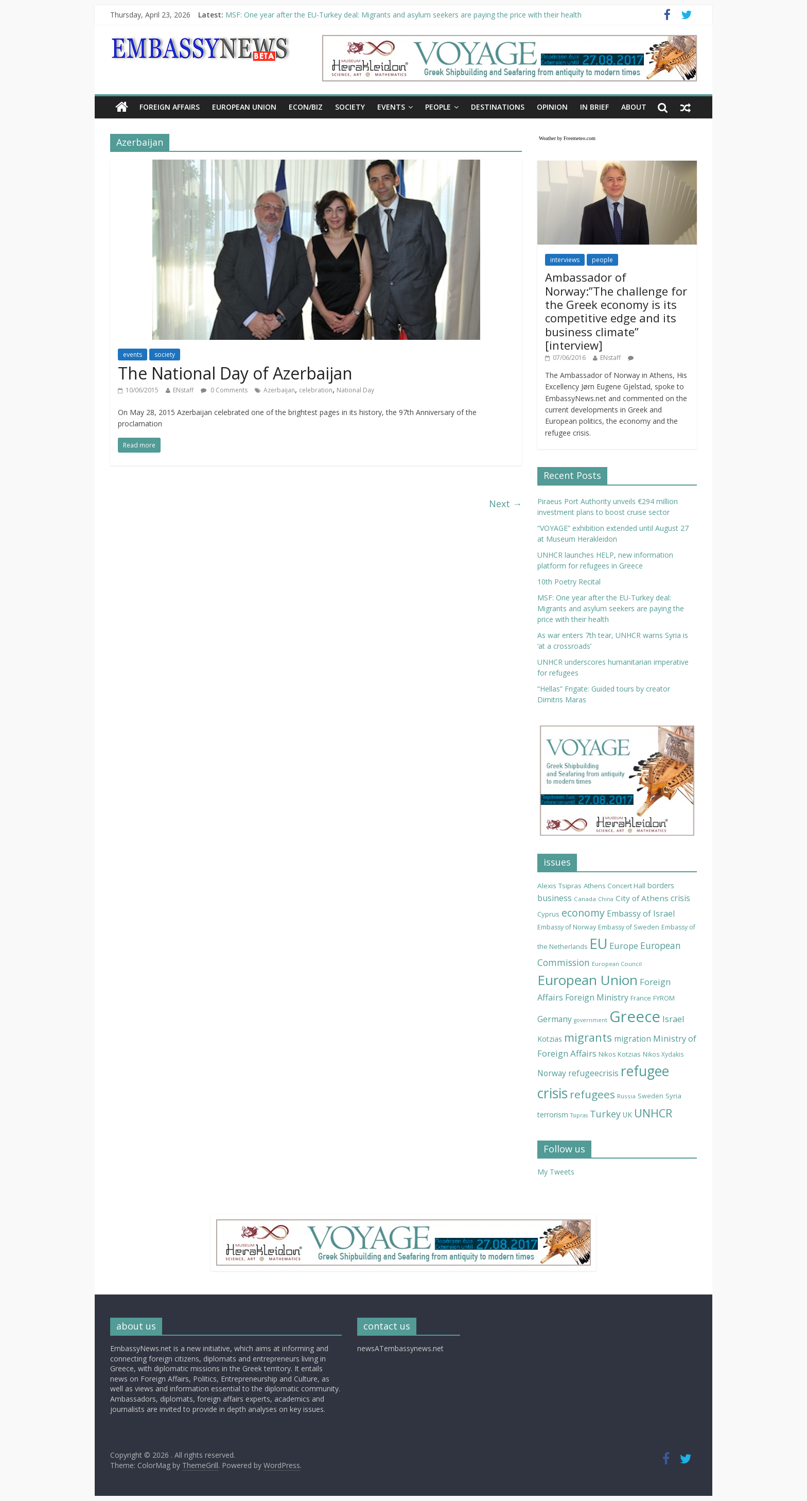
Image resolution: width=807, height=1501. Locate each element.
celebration (315, 390)
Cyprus (548, 914)
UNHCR (653, 1113)
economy (583, 913)
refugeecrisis (593, 1073)
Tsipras (579, 1115)
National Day (355, 390)
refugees (592, 1094)
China (605, 899)
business (554, 898)
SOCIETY (350, 107)
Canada (585, 899)
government (590, 1020)
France (640, 998)
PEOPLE (438, 107)
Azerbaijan (279, 390)
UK (627, 1114)
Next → (505, 503)
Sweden (650, 1096)
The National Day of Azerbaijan (235, 373)
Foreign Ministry (596, 997)
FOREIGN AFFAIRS (169, 107)
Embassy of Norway (566, 927)
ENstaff (183, 390)
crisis (680, 898)
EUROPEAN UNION (244, 107)
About (633, 107)
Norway (551, 1073)
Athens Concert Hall (614, 885)
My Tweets (555, 1172)
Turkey (605, 1114)
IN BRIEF (594, 107)
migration (632, 1038)
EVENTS (391, 107)
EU (598, 943)
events (132, 354)
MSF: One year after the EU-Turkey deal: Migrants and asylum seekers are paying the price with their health (403, 15)
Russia (626, 1096)
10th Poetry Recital (569, 581)
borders (660, 885)
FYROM (664, 998)
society (164, 354)
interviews (565, 259)
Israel (673, 1019)
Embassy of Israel (641, 913)
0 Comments (224, 390)
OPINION (552, 107)
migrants (588, 1037)
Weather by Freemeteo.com (567, 138)
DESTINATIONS (497, 107)
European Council (617, 964)
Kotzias (549, 1039)
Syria (673, 1095)
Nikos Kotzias (620, 1054)
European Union (587, 980)
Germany (554, 1019)
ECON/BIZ (306, 107)
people (602, 259)
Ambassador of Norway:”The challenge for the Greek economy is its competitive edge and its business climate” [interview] (616, 311)
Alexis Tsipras (559, 885)
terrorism (552, 1114)
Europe (623, 946)
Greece (634, 1016)
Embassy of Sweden (628, 927)
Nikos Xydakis (663, 1054)
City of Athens (642, 898)
